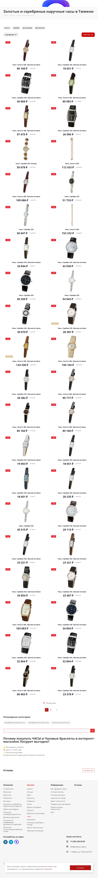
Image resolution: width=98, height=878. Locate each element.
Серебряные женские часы (38, 723)
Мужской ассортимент (36, 813)
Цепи (29, 795)
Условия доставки (58, 795)
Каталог (30, 785)
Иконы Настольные (35, 827)
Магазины (7, 792)
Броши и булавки (34, 807)
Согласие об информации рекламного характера (12, 822)
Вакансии (7, 795)
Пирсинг (30, 810)
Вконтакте (5, 842)
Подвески (31, 801)
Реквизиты (7, 798)
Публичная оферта (10, 809)
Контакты (7, 801)
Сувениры (31, 819)
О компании (8, 789)
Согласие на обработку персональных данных (12, 805)
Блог (52, 812)
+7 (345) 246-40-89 (77, 841)
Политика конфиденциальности (12, 813)
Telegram (11, 842)
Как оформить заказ (59, 789)
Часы (29, 816)
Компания (8, 785)
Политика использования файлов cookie (12, 829)
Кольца (30, 792)
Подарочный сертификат (61, 804)
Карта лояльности (58, 801)
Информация (57, 785)
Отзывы (78, 785)
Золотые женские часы (60, 723)
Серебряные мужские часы (14, 723)
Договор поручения (11, 817)
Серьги (30, 789)
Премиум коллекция (35, 831)
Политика (48, 869)
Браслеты (31, 798)
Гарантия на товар (58, 798)
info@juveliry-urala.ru (78, 847)
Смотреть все (88, 770)
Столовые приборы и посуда (35, 823)
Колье (29, 804)
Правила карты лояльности (57, 808)
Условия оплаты (57, 792)
